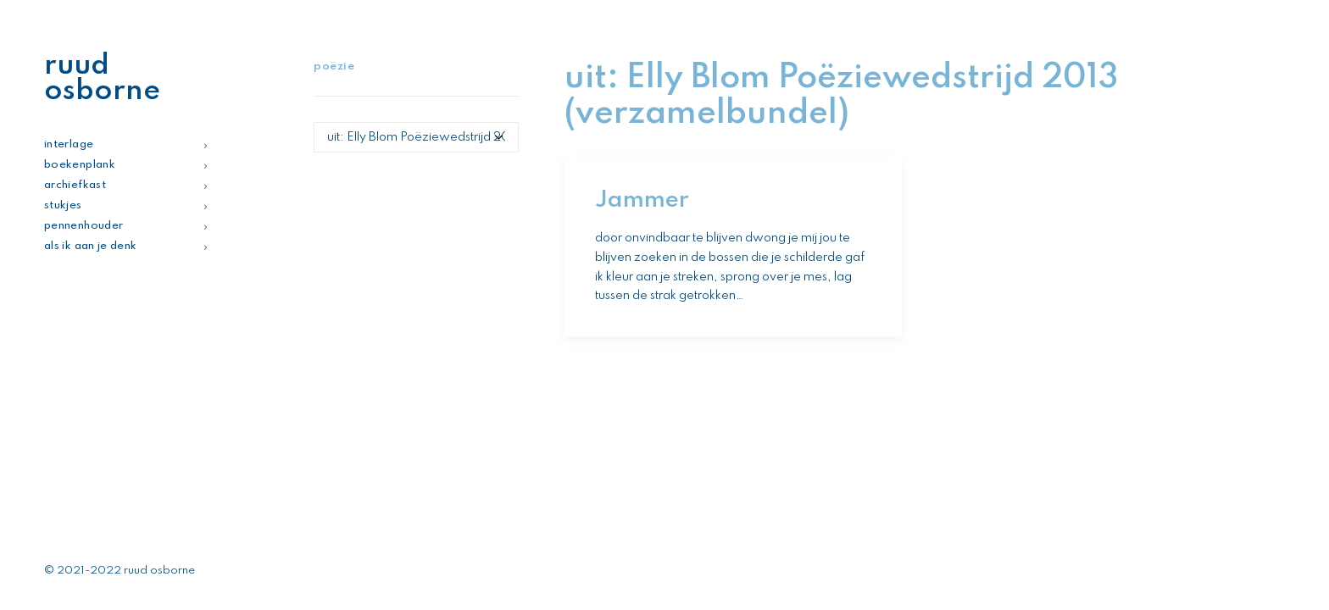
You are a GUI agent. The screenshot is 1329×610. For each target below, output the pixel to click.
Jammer (642, 200)
